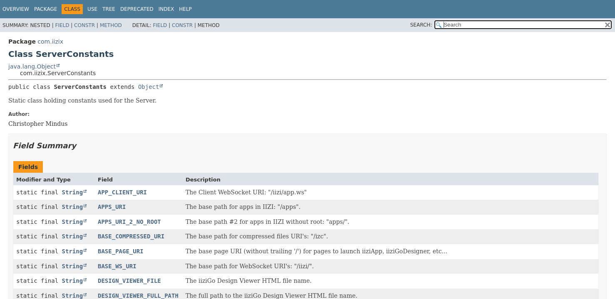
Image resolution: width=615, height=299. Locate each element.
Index (166, 9)
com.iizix (50, 41)
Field (62, 25)
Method (111, 25)
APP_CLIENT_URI (122, 192)
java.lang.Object (32, 66)
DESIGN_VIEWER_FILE (129, 280)
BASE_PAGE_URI (121, 251)
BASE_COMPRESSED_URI (131, 236)
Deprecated (137, 9)
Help (185, 9)
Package (45, 9)
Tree (108, 9)
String (72, 192)
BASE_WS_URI (117, 266)
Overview (15, 9)
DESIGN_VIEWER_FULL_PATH (138, 295)
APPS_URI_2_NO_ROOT (129, 221)
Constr (84, 25)
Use (92, 9)
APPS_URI (112, 206)
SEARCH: (421, 25)
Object (148, 86)
